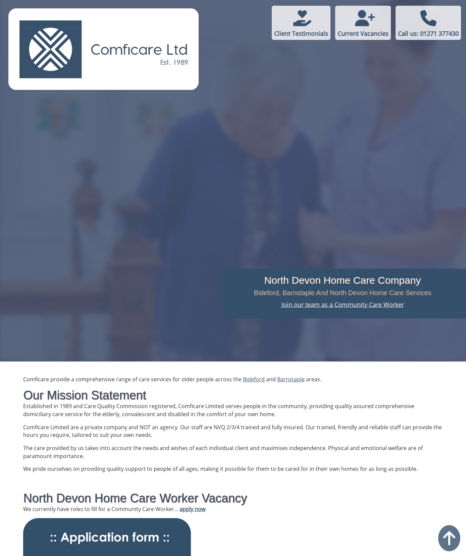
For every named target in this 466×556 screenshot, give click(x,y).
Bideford (254, 379)
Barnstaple (291, 379)
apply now (192, 509)
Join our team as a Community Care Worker (342, 304)
